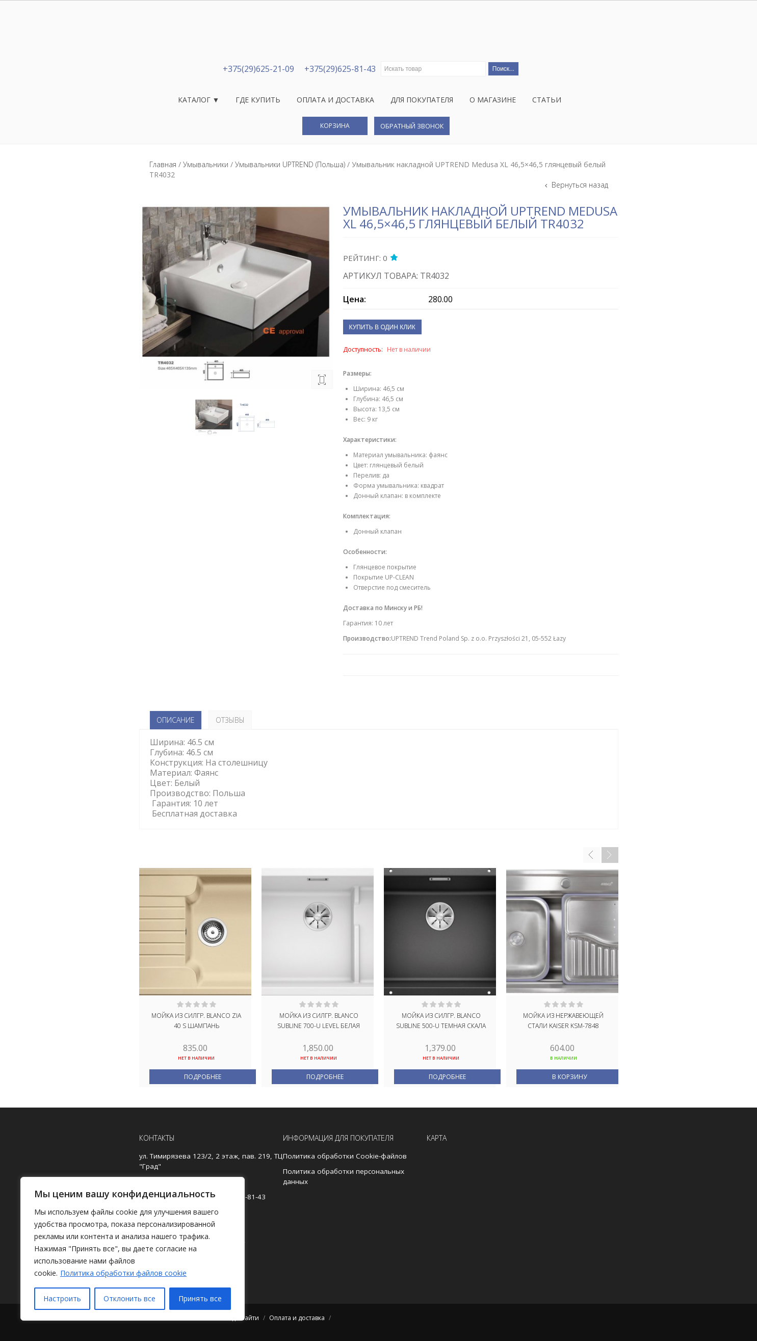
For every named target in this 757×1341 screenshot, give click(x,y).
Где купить (258, 99)
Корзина (335, 125)
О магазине (492, 99)
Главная (162, 164)
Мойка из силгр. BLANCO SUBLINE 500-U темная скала (441, 1020)
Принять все (200, 1298)
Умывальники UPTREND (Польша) (290, 164)
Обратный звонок (411, 125)
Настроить (62, 1298)
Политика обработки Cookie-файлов (345, 1156)
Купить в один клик (382, 327)
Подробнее (202, 1076)
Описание (175, 720)
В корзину (569, 1076)
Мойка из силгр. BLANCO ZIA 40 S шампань (196, 1020)
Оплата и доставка (335, 99)
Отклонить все (129, 1298)
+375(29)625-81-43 (340, 68)
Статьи (546, 99)
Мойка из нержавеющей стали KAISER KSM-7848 (563, 1020)
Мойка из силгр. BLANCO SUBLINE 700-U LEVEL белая (318, 1020)
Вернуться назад (579, 185)
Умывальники (205, 164)
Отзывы (230, 720)
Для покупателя (421, 99)
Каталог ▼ (199, 99)
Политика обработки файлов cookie (123, 1273)
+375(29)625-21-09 (258, 68)
